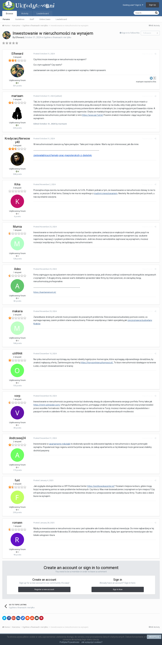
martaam (141, 82)
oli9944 (17, 353)
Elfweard (20, 37)
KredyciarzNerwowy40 (17, 140)
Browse (9, 13)
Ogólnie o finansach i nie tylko (57, 37)
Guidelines (19, 19)
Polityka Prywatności (69, 642)
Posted (42, 54)
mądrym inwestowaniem (104, 193)
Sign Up (152, 5)
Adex (17, 269)
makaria (17, 311)
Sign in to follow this (130, 33)
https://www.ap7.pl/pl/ (91, 115)
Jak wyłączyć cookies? (91, 642)
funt (17, 480)
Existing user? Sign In (133, 5)
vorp (17, 396)
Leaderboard (61, 19)
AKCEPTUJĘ (154, 637)
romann (17, 522)
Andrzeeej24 (17, 438)
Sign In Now (117, 589)
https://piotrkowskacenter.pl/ (99, 486)
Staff (32, 19)
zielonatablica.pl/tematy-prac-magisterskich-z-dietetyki (61, 155)
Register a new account (44, 589)
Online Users (44, 19)
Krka (17, 184)
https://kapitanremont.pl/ (43, 292)
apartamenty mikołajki (58, 444)
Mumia (17, 226)
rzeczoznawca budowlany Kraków (134, 320)
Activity (24, 13)
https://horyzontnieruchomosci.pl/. (96, 362)
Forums (6, 19)
